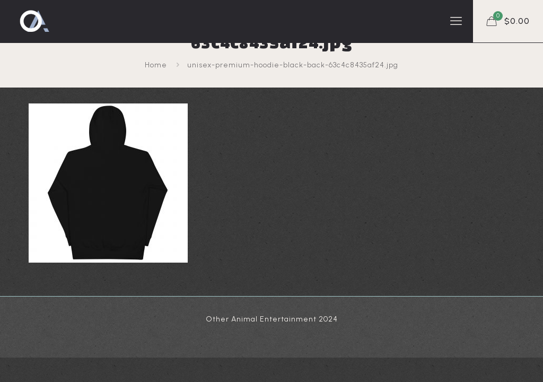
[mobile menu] (456, 21)
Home (156, 65)
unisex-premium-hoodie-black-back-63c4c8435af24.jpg (292, 65)
